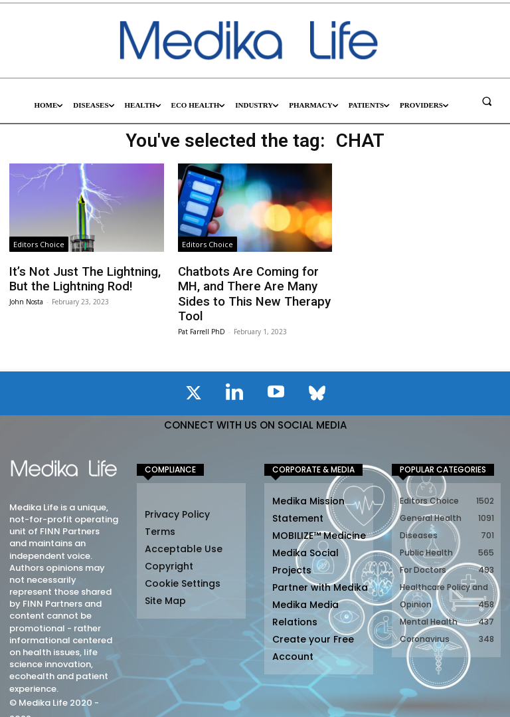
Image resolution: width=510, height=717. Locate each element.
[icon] (193, 376)
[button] (487, 101)
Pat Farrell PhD (201, 312)
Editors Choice (38, 244)
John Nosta (26, 299)
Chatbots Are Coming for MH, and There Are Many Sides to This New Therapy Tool (252, 284)
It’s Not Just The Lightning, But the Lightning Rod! (77, 277)
